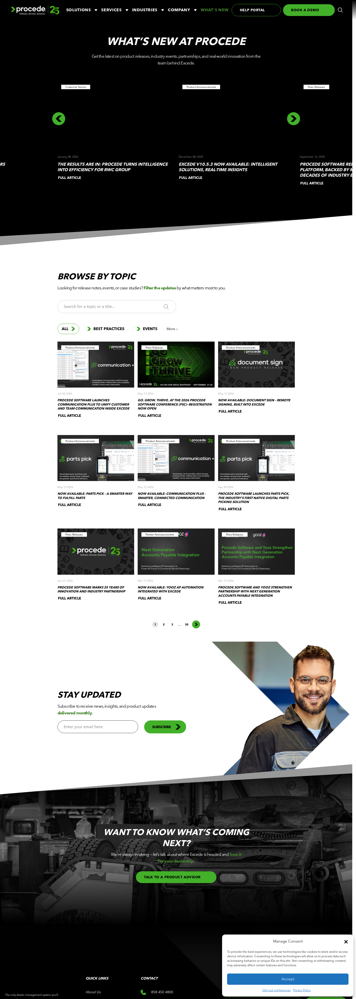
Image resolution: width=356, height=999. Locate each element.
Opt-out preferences (276, 990)
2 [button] (164, 624)
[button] (346, 941)
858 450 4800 (157, 992)
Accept (288, 979)
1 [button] (155, 624)
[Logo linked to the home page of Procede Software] (35, 10)
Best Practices (105, 329)
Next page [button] (196, 624)
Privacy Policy (302, 990)
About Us (93, 992)
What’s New (214, 9)
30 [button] (186, 624)
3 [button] (172, 624)
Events (146, 329)
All (68, 329)
